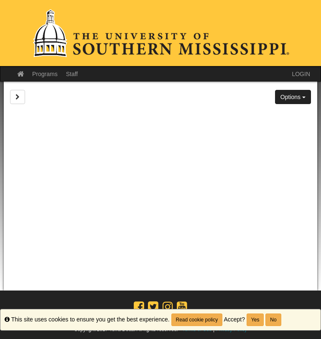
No (273, 320)
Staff (72, 74)
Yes (255, 320)
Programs (45, 74)
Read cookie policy (197, 320)
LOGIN (301, 74)
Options (293, 97)
